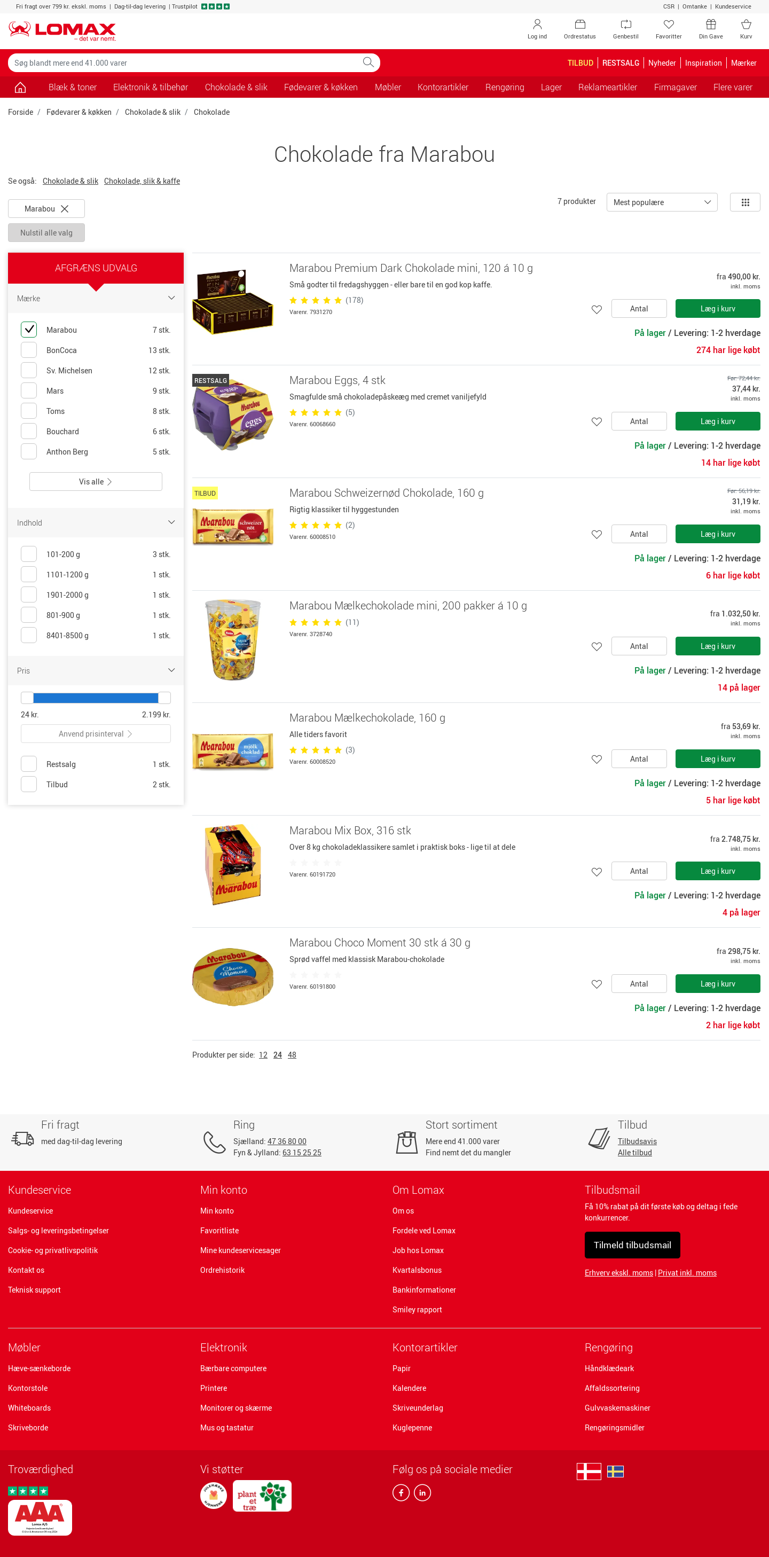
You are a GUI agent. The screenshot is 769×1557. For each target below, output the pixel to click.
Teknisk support (34, 1290)
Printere (213, 1388)
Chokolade (212, 112)
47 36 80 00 (287, 1141)
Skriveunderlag (418, 1408)
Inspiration (703, 63)
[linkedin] (420, 1495)
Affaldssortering (612, 1388)
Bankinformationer (424, 1290)
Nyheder (662, 63)
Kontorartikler (425, 1347)
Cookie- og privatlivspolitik (53, 1250)
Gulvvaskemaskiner (617, 1408)
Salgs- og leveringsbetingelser (58, 1230)
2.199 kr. (156, 714)
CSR (668, 6)
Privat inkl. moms (687, 1272)
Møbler (24, 1347)
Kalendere (409, 1388)
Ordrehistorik (222, 1270)
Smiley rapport (417, 1309)
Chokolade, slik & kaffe (142, 181)
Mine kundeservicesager (240, 1250)
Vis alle (96, 481)
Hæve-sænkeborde (39, 1368)
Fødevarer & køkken (79, 112)
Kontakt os (26, 1270)
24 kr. (30, 714)
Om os (403, 1211)
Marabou (46, 209)
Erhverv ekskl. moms (619, 1272)
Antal (639, 308)
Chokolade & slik (236, 87)
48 (292, 1055)
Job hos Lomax (418, 1250)
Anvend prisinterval (96, 734)
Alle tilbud (635, 1152)
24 (277, 1055)
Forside (20, 112)
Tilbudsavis (637, 1141)
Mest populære (639, 202)
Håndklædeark (609, 1368)
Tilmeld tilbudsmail (632, 1245)
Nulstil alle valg (46, 233)
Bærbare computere (233, 1368)
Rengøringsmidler (615, 1427)
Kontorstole (28, 1388)
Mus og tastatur (227, 1427)
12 (263, 1055)
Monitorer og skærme (236, 1408)
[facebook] (401, 1495)
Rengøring (609, 1347)
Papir (402, 1368)
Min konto (217, 1211)
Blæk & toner (73, 87)
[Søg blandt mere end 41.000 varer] (182, 62)
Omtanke (694, 6)
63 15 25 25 (302, 1152)
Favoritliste (219, 1230)
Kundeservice (733, 6)
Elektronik (223, 1347)
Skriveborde (28, 1427)
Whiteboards (29, 1408)
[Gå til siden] (20, 87)
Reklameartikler (607, 87)
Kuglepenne (412, 1427)
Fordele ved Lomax (424, 1230)
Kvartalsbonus (417, 1270)
